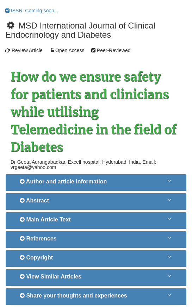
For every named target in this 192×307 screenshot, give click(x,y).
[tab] (96, 182)
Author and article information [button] (63, 181)
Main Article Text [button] (45, 220)
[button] (169, 180)
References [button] (38, 239)
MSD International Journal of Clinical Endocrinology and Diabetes (80, 30)
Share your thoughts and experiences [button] (73, 296)
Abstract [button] (34, 200)
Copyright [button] (36, 258)
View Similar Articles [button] (50, 277)
